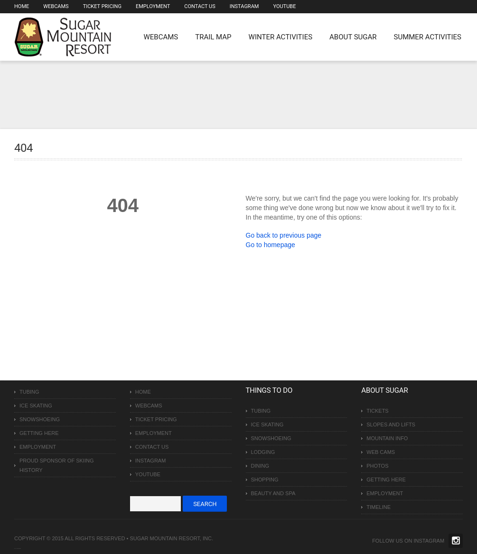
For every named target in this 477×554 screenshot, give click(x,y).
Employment (153, 6)
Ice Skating (35, 405)
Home (21, 6)
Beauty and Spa (273, 493)
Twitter (456, 541)
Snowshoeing (39, 419)
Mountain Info (387, 438)
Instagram (244, 6)
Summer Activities (427, 37)
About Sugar (352, 37)
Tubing (29, 392)
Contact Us (199, 6)
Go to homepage (270, 245)
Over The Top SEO (18, 548)
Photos (377, 466)
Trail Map (213, 37)
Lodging (263, 452)
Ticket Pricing (102, 6)
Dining (260, 466)
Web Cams (380, 452)
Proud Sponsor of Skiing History (56, 465)
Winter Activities (280, 37)
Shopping (265, 479)
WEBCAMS (161, 37)
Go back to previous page (284, 235)
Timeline (378, 507)
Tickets (377, 411)
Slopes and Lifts (390, 424)
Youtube (284, 6)
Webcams (55, 6)
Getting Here (39, 433)
